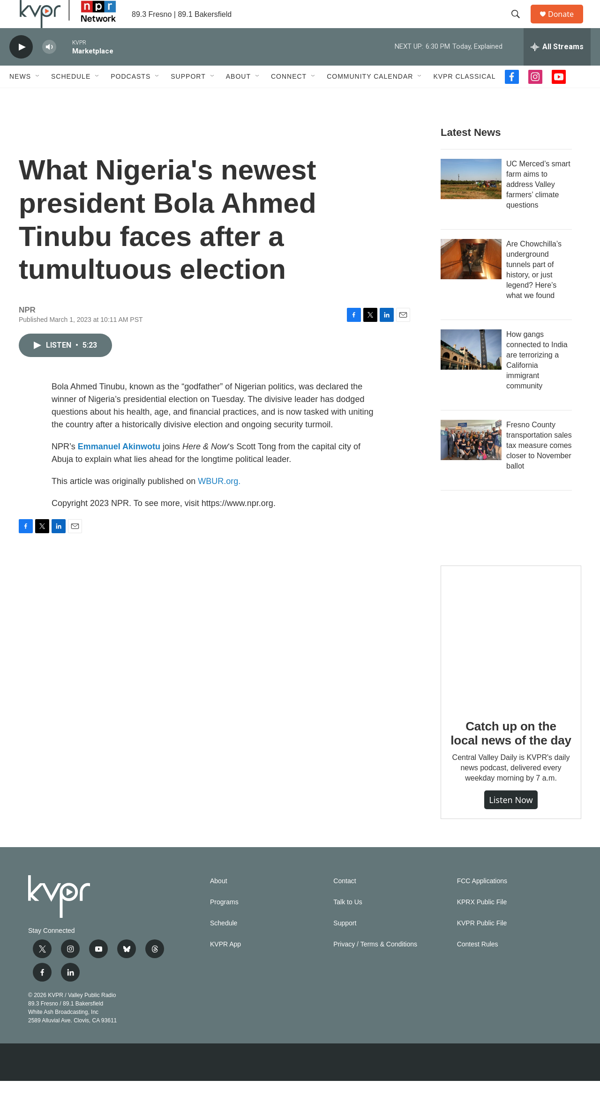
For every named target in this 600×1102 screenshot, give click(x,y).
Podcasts (130, 97)
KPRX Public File (482, 923)
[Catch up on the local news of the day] (511, 657)
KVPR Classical (464, 97)
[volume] (49, 68)
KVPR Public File (482, 944)
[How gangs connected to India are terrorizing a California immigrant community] (471, 370)
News (20, 97)
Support (188, 97)
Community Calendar (370, 97)
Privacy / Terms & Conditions (375, 965)
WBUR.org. (219, 502)
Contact (344, 902)
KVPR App (225, 965)
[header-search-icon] (520, 25)
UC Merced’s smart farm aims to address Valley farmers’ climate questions (538, 205)
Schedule (70, 97)
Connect (289, 97)
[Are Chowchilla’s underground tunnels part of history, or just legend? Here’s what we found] (471, 280)
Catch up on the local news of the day (510, 754)
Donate (566, 25)
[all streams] (557, 68)
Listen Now (511, 820)
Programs (224, 923)
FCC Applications (482, 902)
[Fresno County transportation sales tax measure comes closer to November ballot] (471, 461)
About (238, 97)
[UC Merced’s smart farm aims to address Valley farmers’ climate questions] (471, 200)
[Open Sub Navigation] (38, 97)
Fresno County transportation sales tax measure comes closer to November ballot (539, 466)
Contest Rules (477, 965)
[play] (21, 68)
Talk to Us (347, 923)
